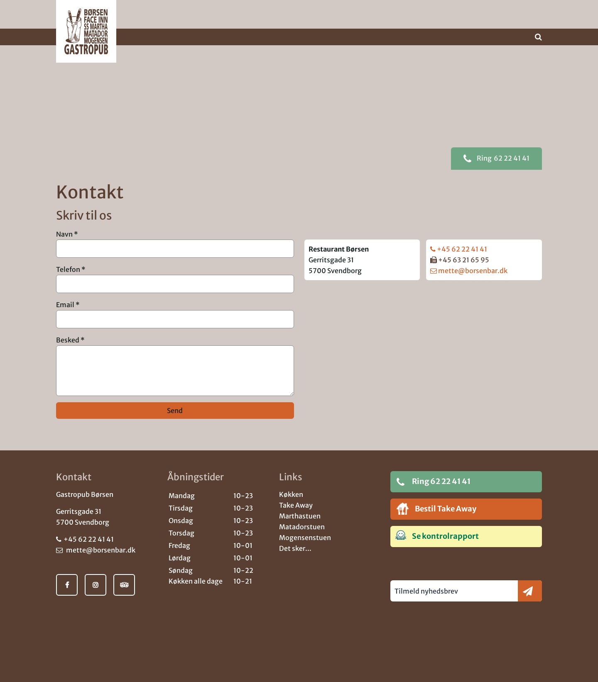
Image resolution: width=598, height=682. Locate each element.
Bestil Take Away (436, 509)
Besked (67, 353)
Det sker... (295, 548)
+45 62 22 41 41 (458, 262)
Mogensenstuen (305, 537)
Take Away (296, 505)
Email (65, 317)
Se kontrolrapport (437, 535)
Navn (64, 247)
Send (175, 423)
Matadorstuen (302, 527)
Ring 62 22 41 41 (434, 482)
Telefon (68, 282)
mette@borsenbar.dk (468, 283)
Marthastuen (300, 516)
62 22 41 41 (496, 171)
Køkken (291, 494)
